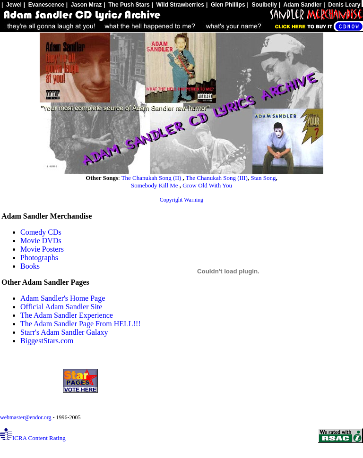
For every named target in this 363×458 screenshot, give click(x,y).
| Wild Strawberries (178, 4)
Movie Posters (42, 249)
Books (30, 266)
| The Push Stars (126, 4)
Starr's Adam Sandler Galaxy (64, 332)
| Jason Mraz (84, 4)
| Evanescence (44, 4)
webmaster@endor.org (26, 417)
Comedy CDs (40, 232)
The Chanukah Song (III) (217, 177)
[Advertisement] (329, 268)
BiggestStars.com (46, 341)
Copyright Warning (181, 199)
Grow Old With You (207, 185)
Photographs (39, 258)
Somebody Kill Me (155, 185)
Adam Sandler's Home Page (62, 298)
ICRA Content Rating (33, 437)
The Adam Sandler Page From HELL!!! (80, 324)
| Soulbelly (262, 4)
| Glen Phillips (225, 4)
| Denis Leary (341, 4)
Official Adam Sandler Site (61, 307)
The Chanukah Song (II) (152, 177)
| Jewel (11, 4)
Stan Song (263, 177)
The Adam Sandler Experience (66, 315)
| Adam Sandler (300, 4)
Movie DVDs (40, 241)
